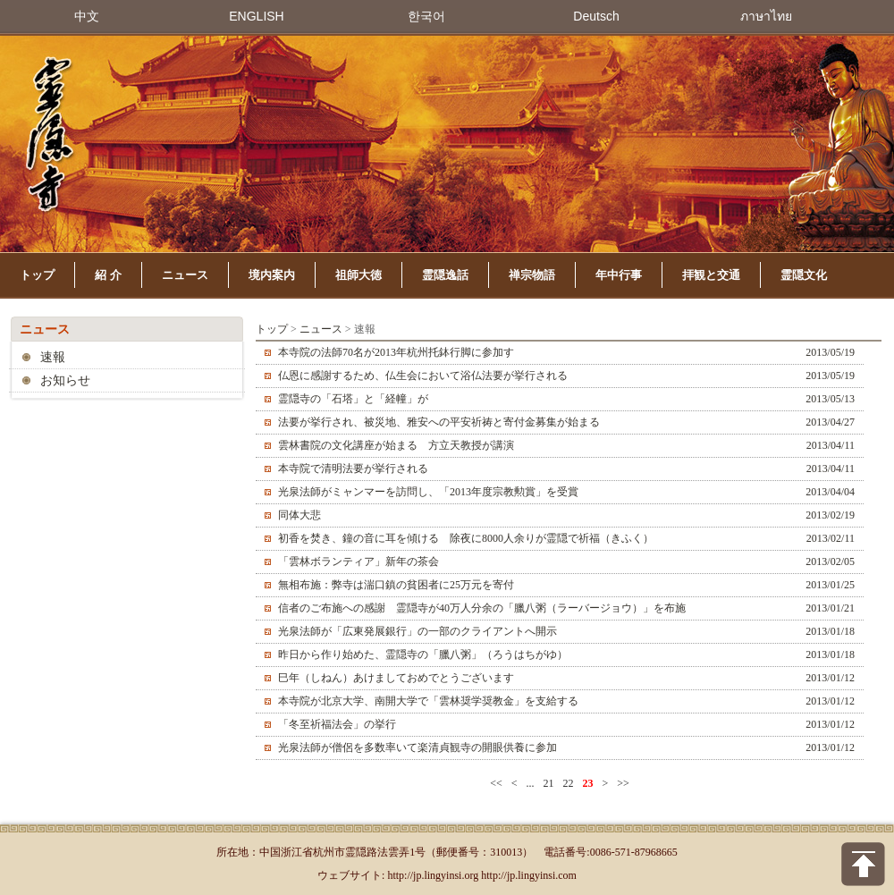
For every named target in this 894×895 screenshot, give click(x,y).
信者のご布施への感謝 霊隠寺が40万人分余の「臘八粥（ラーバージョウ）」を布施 (482, 608)
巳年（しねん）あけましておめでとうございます (396, 677)
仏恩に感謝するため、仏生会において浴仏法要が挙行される (423, 375)
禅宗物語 (532, 275)
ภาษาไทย (766, 16)
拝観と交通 (711, 275)
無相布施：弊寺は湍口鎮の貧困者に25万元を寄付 (396, 584)
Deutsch (596, 16)
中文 (86, 16)
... (531, 783)
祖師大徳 (358, 275)
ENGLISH (256, 16)
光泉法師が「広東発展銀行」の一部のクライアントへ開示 (417, 631)
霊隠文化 (803, 275)
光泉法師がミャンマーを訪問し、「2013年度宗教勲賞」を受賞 (428, 491)
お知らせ (65, 380)
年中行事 (618, 275)
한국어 (426, 16)
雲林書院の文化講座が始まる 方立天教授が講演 (396, 445)
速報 (52, 357)
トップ (37, 275)
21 (549, 783)
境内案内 (272, 275)
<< (496, 783)
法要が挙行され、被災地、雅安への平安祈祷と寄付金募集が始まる (439, 422)
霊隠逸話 (445, 275)
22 (568, 783)
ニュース (185, 275)
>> (623, 783)
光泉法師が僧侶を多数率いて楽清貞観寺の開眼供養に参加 (417, 747)
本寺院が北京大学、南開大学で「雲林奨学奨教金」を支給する (428, 701)
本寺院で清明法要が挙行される (353, 468)
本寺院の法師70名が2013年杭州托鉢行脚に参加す (396, 352)
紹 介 (108, 275)
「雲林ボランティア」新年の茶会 (358, 561)
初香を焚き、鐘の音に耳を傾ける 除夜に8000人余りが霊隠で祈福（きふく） (466, 538)
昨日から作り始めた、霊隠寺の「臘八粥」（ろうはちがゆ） (423, 654)
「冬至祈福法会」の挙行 (337, 724)
